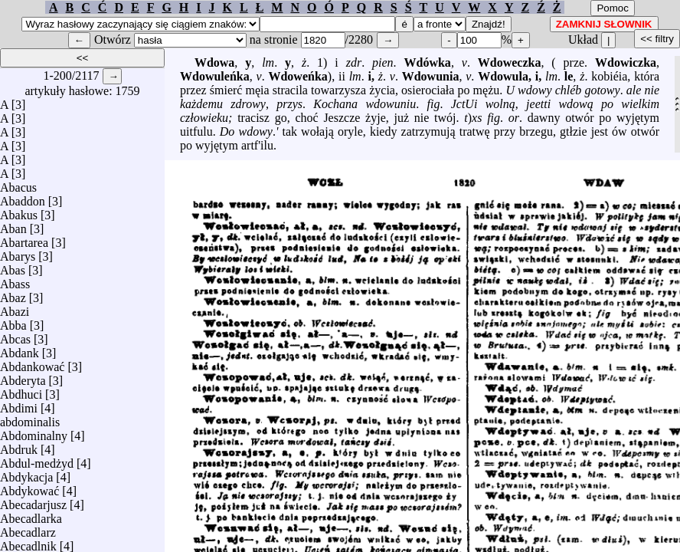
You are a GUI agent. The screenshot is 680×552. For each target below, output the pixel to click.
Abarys (17, 252)
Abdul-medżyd (37, 459)
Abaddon (22, 197)
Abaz (13, 294)
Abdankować (32, 363)
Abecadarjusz (33, 501)
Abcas (15, 335)
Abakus (19, 211)
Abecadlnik (28, 542)
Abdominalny (33, 432)
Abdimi (19, 404)
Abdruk (19, 445)
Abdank (19, 349)
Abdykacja (26, 473)
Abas (12, 266)
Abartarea (24, 238)
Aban (13, 225)
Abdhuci (21, 390)
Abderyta (23, 376)
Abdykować (29, 487)
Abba (13, 321)
